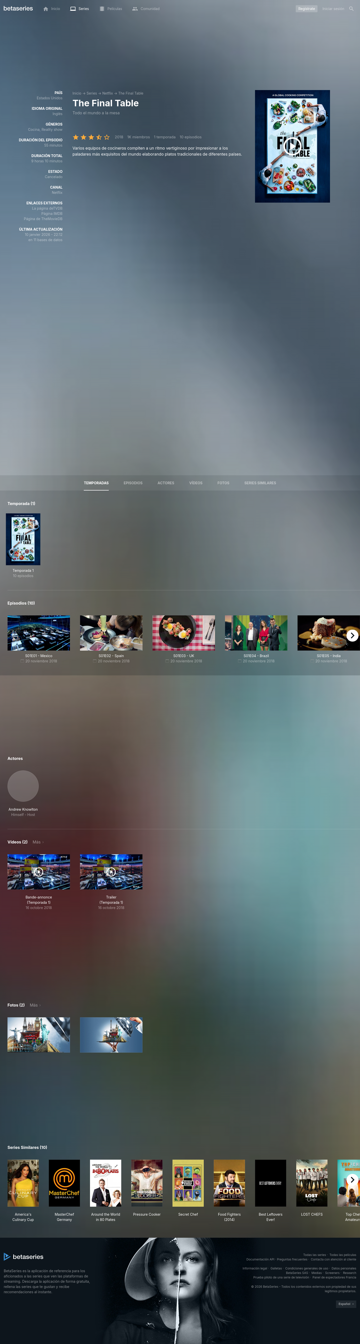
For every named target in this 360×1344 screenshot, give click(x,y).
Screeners (332, 1273)
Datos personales (344, 1268)
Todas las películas (343, 1255)
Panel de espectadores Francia (334, 1277)
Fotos (223, 483)
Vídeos (195, 483)
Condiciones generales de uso (306, 1268)
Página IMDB (51, 213)
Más (37, 841)
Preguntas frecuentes (292, 1259)
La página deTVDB (47, 208)
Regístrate (306, 9)
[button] (23, 793)
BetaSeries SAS (297, 1273)
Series (91, 93)
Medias (317, 1273)
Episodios (133, 483)
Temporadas (96, 483)
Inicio (76, 93)
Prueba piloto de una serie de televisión (281, 1277)
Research (349, 1273)
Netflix (107, 93)
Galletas (276, 1268)
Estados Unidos (49, 98)
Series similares (260, 483)
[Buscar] (351, 9)
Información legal (254, 1268)
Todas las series (314, 1255)
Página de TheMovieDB (43, 219)
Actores (166, 483)
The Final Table (131, 93)
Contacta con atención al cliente (333, 1259)
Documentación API (260, 1259)
